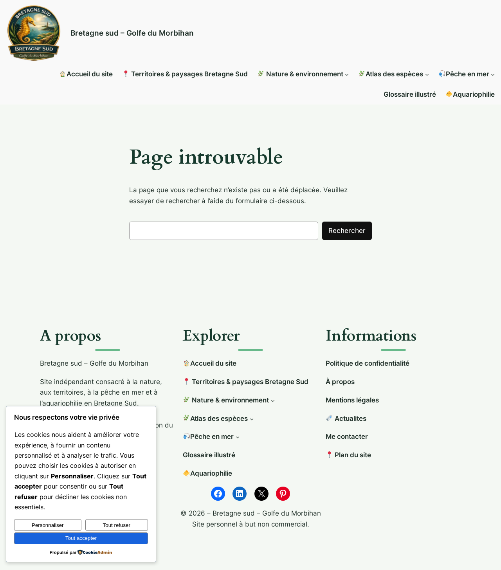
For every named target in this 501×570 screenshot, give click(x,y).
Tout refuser (116, 525)
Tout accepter (81, 538)
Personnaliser (48, 525)
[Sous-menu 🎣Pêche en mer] (493, 74)
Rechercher (347, 230)
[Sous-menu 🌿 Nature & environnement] (347, 74)
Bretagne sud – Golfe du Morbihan (132, 33)
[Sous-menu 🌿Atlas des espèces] (427, 74)
